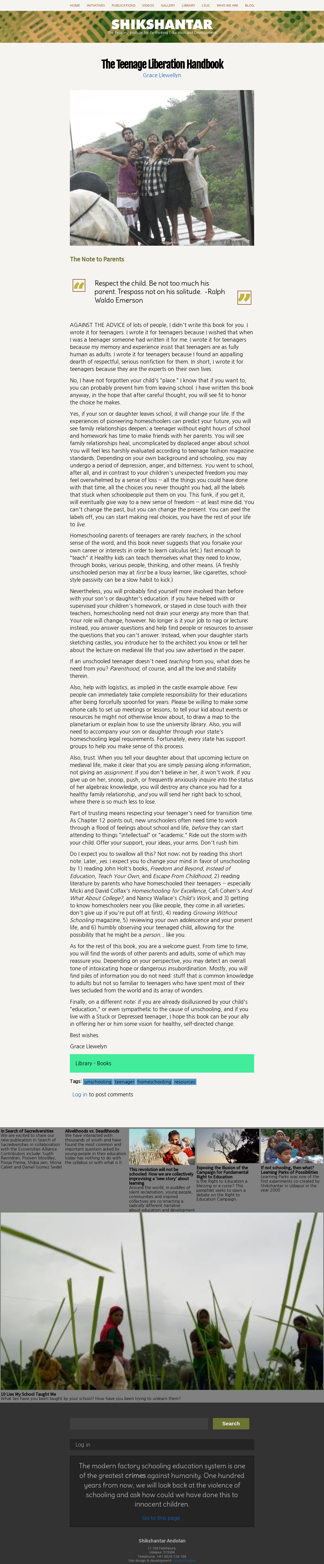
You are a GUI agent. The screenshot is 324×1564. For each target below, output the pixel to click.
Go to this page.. (162, 1505)
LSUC (206, 5)
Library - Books (93, 1063)
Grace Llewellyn (162, 75)
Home (75, 5)
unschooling (98, 1081)
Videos (148, 5)
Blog (249, 5)
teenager (124, 1081)
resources (184, 1081)
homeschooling (154, 1081)
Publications (123, 5)
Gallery (168, 5)
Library (188, 5)
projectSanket (184, 1548)
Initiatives (96, 5)
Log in (79, 1094)
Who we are (227, 5)
